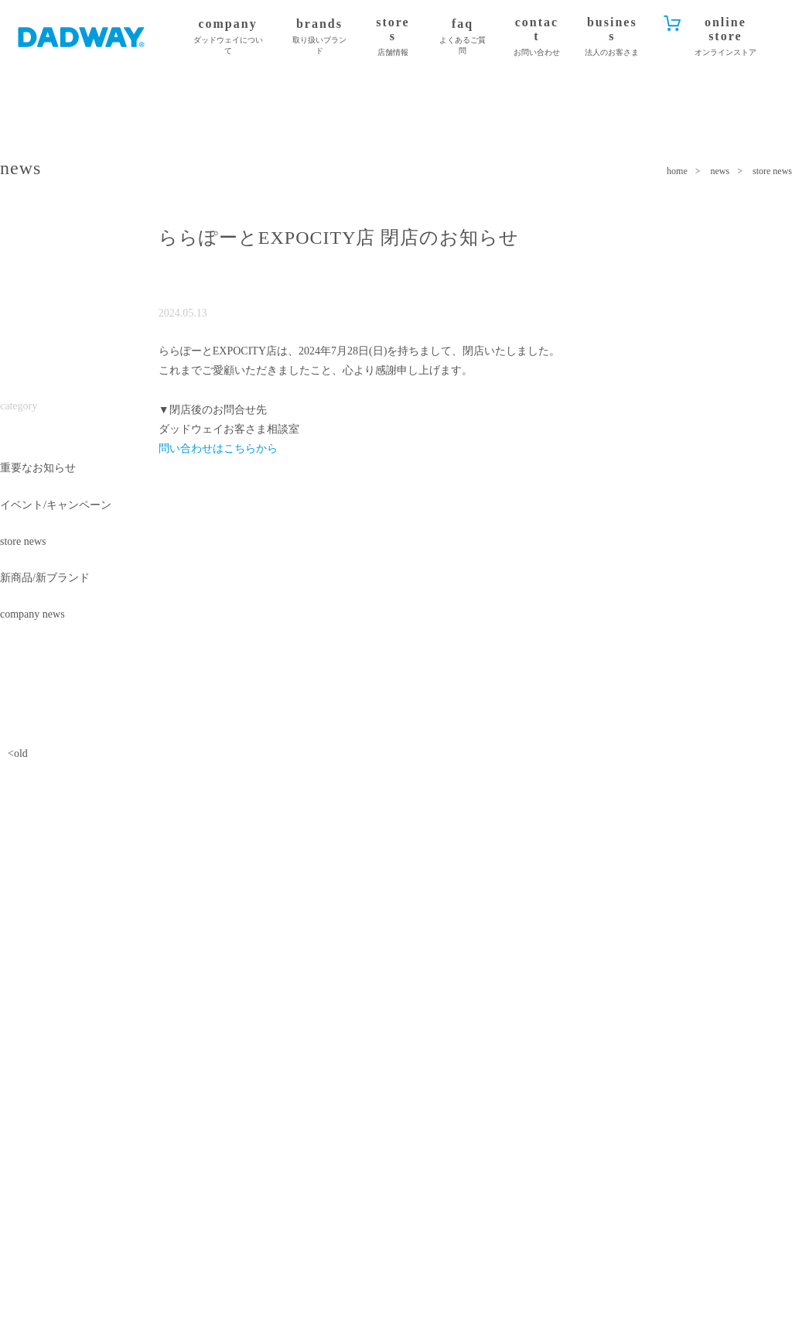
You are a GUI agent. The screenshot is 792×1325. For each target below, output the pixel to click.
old (21, 753)
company (227, 36)
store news (23, 541)
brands (319, 36)
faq (462, 36)
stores (393, 36)
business (612, 36)
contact (537, 36)
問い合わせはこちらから (218, 448)
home (677, 171)
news (720, 171)
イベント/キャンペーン (55, 505)
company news (32, 614)
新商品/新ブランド (45, 578)
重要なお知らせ (38, 468)
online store (725, 36)
